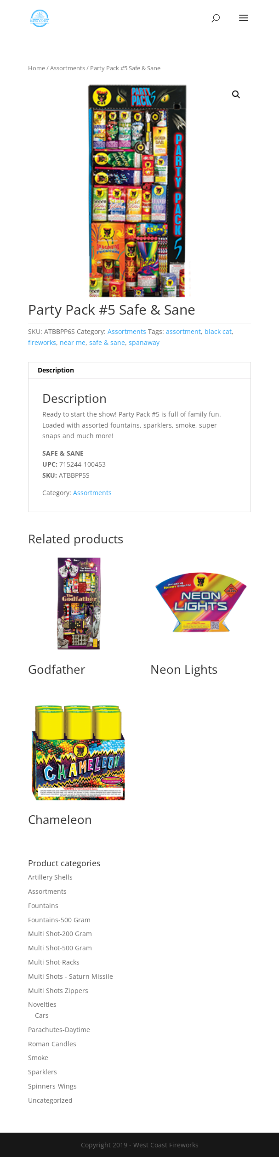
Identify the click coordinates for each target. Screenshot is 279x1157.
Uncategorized (50, 1100)
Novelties (42, 1004)
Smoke (38, 1057)
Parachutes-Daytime (59, 1029)
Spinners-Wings (52, 1086)
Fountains (43, 905)
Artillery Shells (50, 877)
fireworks (42, 342)
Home (36, 68)
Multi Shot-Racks (54, 962)
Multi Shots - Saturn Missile (70, 976)
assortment (183, 331)
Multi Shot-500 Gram (60, 947)
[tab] (140, 370)
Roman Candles (52, 1043)
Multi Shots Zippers (58, 990)
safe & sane (107, 342)
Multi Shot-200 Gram (60, 933)
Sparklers (42, 1071)
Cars (42, 1015)
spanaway (144, 342)
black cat (218, 331)
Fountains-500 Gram (59, 919)
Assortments (67, 68)
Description (56, 370)
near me (72, 342)
